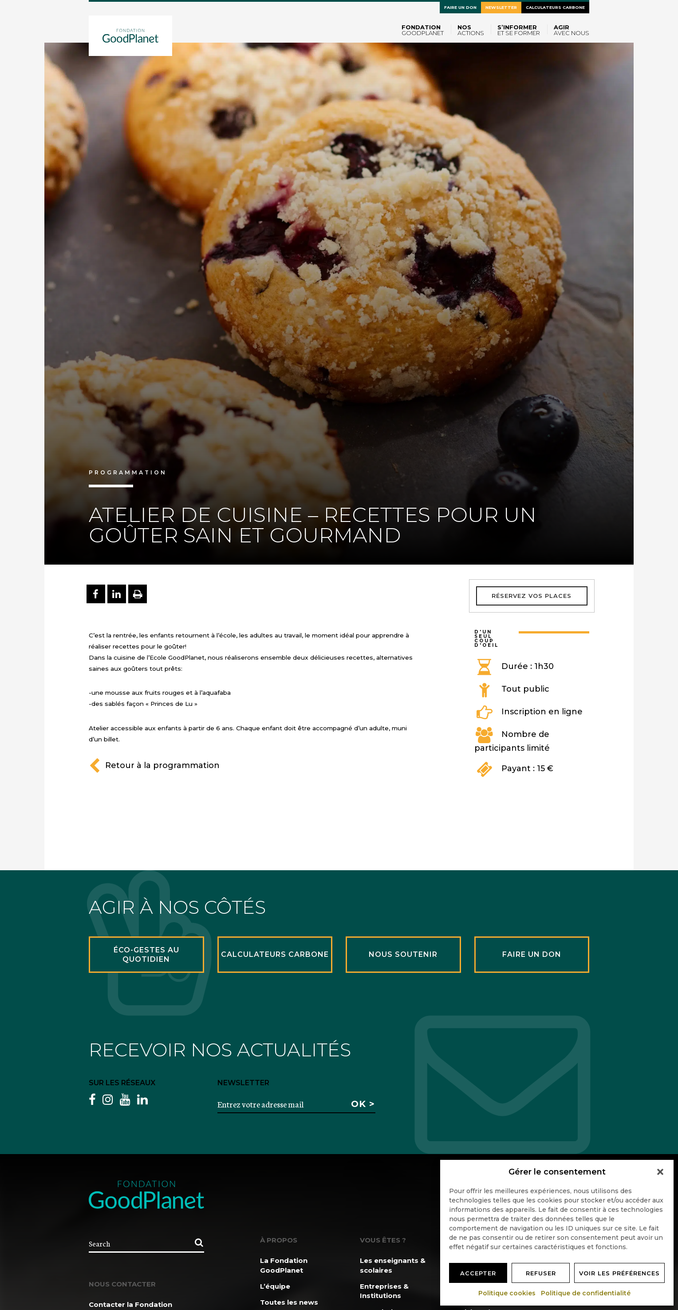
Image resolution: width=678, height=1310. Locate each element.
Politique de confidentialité (586, 1293)
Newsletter (501, 7)
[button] (660, 1171)
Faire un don (460, 7)
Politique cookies (507, 1293)
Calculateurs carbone (555, 7)
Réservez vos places (532, 595)
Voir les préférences (619, 1273)
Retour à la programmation (154, 765)
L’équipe (275, 1286)
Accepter (478, 1273)
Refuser (541, 1273)
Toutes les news (289, 1302)
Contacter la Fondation (130, 1304)
